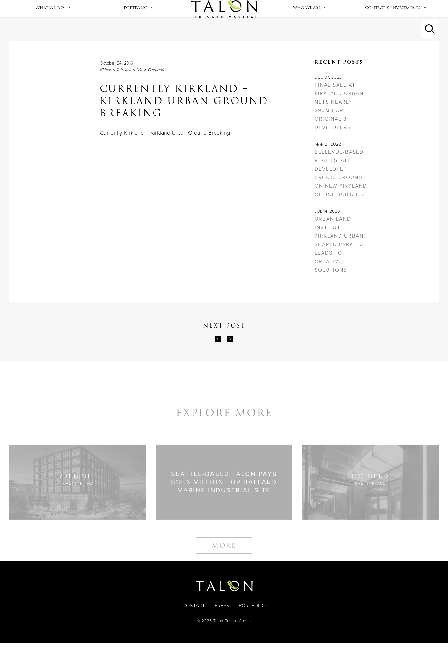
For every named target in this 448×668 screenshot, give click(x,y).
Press (222, 630)
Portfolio (136, 20)
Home (224, 21)
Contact (193, 630)
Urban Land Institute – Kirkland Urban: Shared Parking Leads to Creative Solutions (340, 269)
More (224, 576)
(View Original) (150, 94)
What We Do (50, 20)
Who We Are (307, 20)
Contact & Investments (392, 20)
